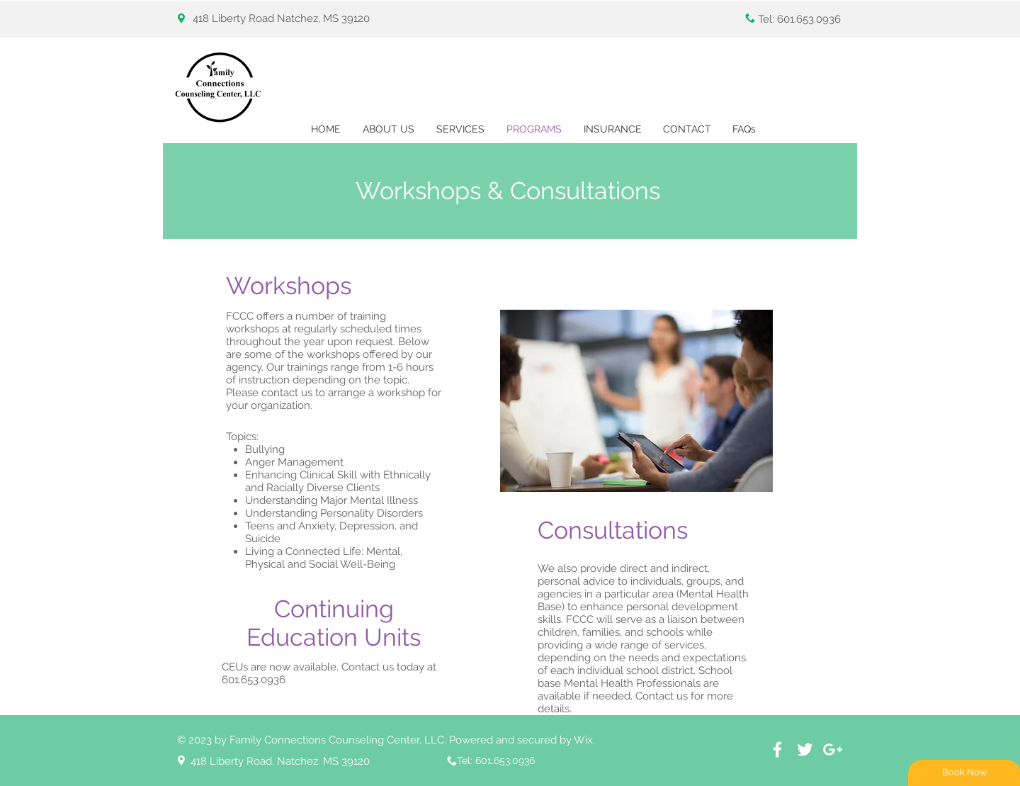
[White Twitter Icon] (805, 749)
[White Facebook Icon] (777, 749)
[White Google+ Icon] (832, 749)
